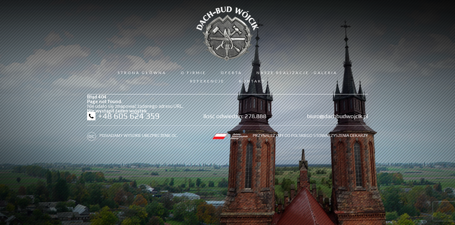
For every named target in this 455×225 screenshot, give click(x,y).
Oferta (231, 72)
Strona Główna (142, 72)
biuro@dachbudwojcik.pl (337, 115)
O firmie (193, 72)
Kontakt (252, 81)
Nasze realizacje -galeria (297, 72)
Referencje (207, 81)
